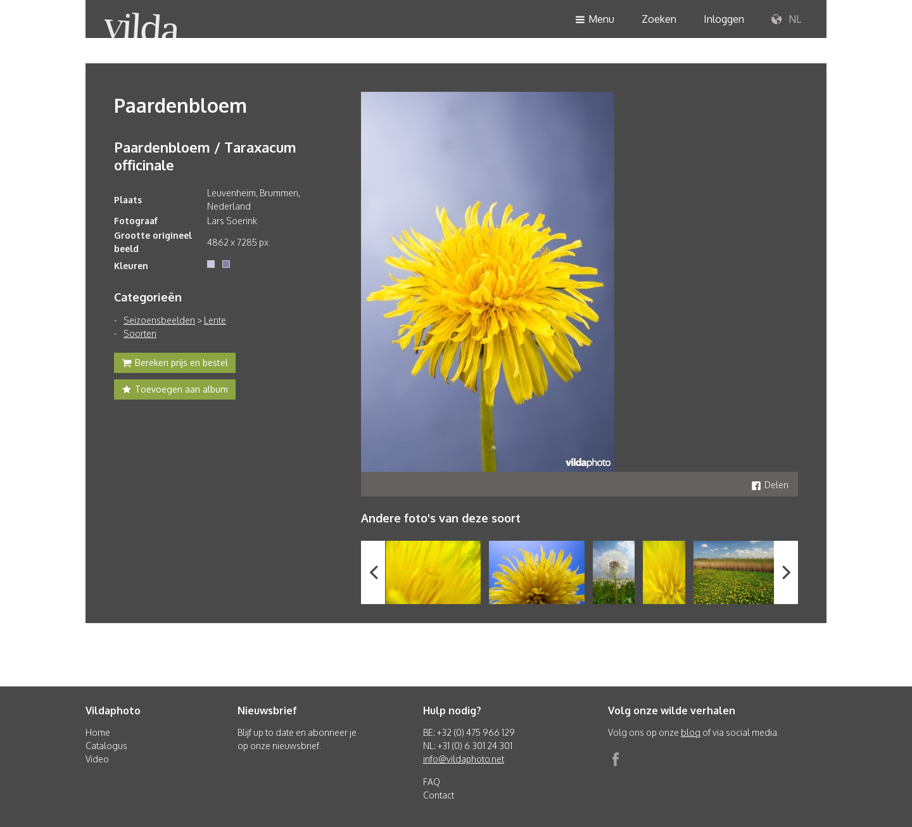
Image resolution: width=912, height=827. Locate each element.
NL (786, 20)
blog (690, 732)
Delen (769, 484)
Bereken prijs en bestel (175, 364)
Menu (594, 20)
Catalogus (106, 745)
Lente (215, 320)
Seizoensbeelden (159, 320)
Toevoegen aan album (175, 391)
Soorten (140, 333)
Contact (438, 795)
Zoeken (659, 19)
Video (97, 759)
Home (98, 732)
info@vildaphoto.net (463, 759)
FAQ (431, 781)
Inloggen (724, 19)
